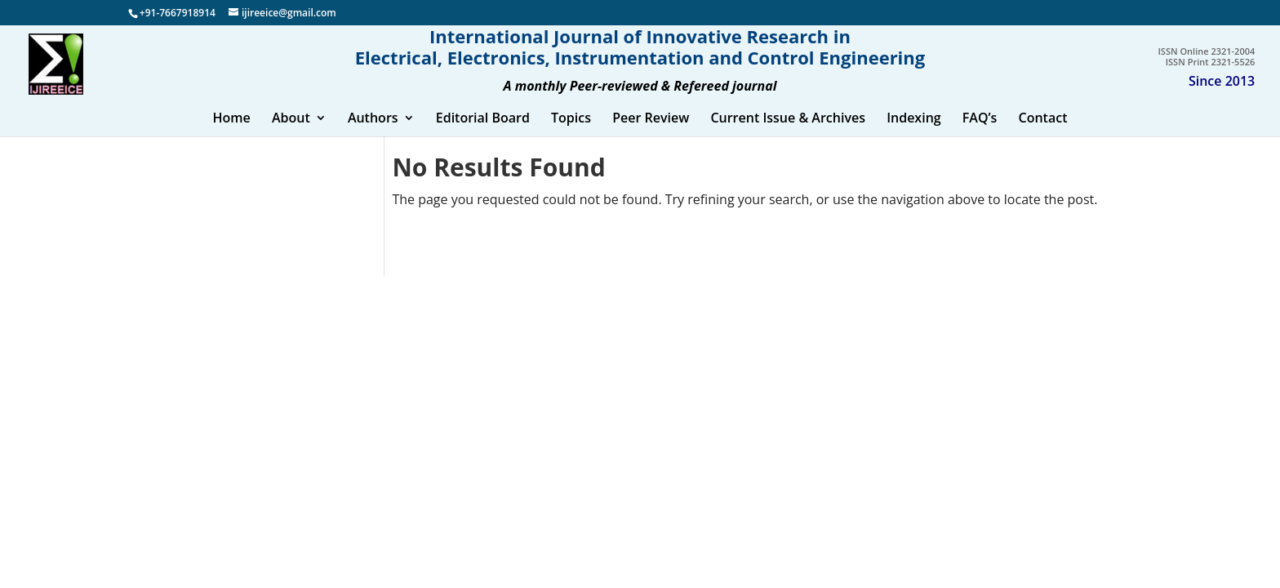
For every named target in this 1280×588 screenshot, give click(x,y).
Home (231, 135)
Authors (373, 135)
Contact (1043, 135)
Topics (571, 135)
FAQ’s (980, 135)
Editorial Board (483, 135)
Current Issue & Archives (787, 135)
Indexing (914, 135)
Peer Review (650, 135)
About (291, 135)
